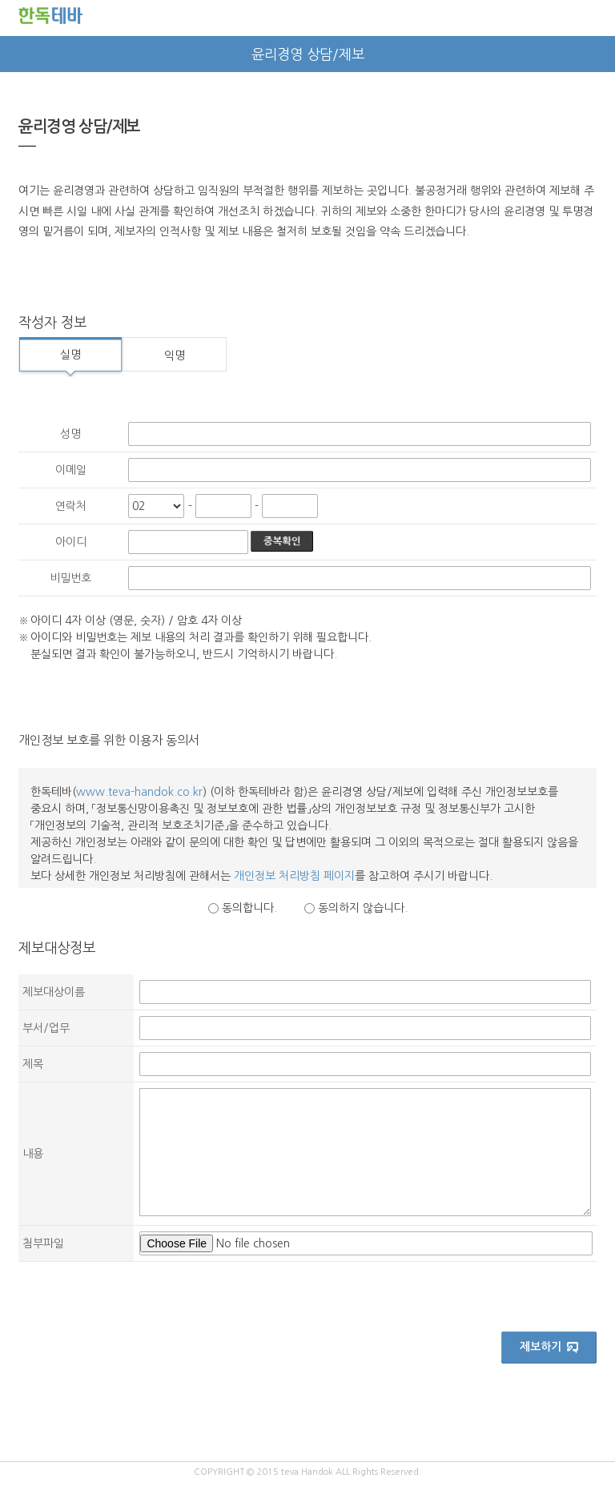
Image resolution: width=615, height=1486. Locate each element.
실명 (70, 354)
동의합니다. (249, 908)
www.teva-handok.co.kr (139, 791)
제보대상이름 (53, 992)
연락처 (70, 506)
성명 (70, 434)
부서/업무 (46, 1028)
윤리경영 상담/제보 (307, 54)
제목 (32, 1064)
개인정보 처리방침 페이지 (294, 876)
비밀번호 (70, 578)
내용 (32, 1153)
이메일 (70, 470)
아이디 (70, 542)
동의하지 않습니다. (363, 908)
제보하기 (550, 1347)
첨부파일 (43, 1243)
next (597, 54)
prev (18, 54)
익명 (174, 355)
